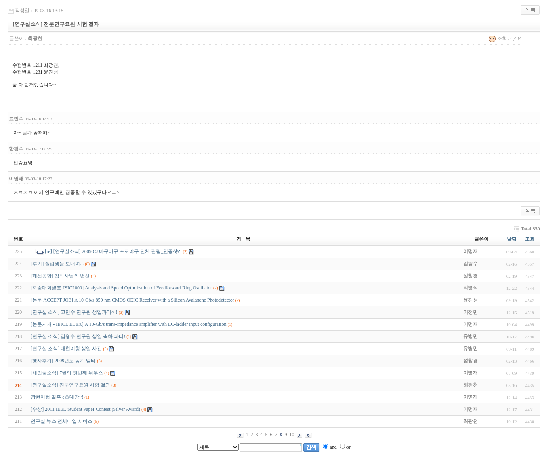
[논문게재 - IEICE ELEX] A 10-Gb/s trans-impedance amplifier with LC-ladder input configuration (128, 324)
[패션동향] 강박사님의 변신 (60, 276)
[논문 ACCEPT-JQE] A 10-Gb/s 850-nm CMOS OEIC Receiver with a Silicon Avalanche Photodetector (132, 300)
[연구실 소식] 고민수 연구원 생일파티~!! (74, 312)
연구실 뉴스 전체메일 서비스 (61, 421)
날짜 (512, 239)
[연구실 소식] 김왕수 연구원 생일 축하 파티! (78, 336)
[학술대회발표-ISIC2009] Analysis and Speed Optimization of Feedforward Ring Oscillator (121, 288)
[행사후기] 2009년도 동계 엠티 (63, 360)
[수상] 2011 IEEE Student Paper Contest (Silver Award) (85, 409)
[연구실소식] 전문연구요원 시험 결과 (70, 385)
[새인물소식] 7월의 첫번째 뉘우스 (67, 373)
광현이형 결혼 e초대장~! (57, 397)
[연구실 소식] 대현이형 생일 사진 (66, 348)
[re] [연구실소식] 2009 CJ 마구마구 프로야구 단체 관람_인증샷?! (113, 251)
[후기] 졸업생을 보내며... (57, 263)
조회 (530, 239)
